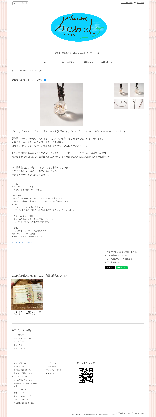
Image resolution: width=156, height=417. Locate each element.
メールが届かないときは (23, 380)
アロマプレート (20, 341)
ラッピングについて (21, 389)
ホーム (46, 62)
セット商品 (18, 345)
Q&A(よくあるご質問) (22, 399)
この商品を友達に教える (117, 255)
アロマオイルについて (22, 396)
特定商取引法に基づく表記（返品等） (122, 252)
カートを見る (51, 366)
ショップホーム (20, 363)
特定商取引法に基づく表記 (24, 403)
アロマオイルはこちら (21, 242)
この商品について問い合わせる (120, 259)
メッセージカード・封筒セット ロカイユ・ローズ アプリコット (26, 313)
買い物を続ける (113, 262)
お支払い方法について (22, 370)
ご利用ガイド (87, 62)
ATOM (53, 373)
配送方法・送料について (23, 373)
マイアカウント (126, 3)
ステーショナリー (20, 348)
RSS (48, 373)
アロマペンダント (38, 71)
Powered (127, 414)
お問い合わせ (106, 62)
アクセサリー (24, 71)
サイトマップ (19, 393)
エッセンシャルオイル (22, 338)
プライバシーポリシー (54, 370)
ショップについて (20, 377)
